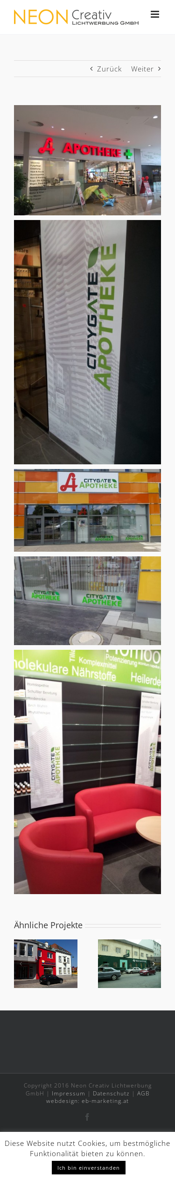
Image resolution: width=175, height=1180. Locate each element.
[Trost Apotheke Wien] (129, 944)
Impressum (68, 1093)
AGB (143, 1093)
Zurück (109, 68)
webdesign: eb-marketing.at (87, 1101)
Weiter (142, 68)
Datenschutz (111, 1093)
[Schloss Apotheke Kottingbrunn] (45, 944)
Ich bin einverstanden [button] (88, 1167)
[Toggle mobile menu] (156, 14)
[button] (21, 964)
